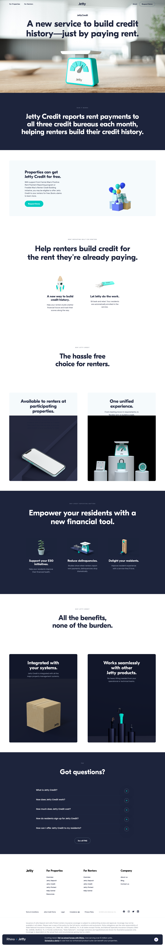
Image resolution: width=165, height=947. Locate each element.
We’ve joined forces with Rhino (71, 938)
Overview (49, 877)
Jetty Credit (50, 884)
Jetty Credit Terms (50, 912)
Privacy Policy (89, 912)
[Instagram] (129, 912)
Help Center (50, 891)
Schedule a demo (52, 941)
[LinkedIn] (138, 912)
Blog (122, 880)
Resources (50, 894)
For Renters (28, 4)
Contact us (125, 884)
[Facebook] (124, 912)
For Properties (14, 4)
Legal (63, 912)
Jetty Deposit (51, 880)
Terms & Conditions (32, 912)
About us (124, 877)
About (135, 4)
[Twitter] (133, 912)
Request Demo (147, 4)
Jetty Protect (51, 887)
